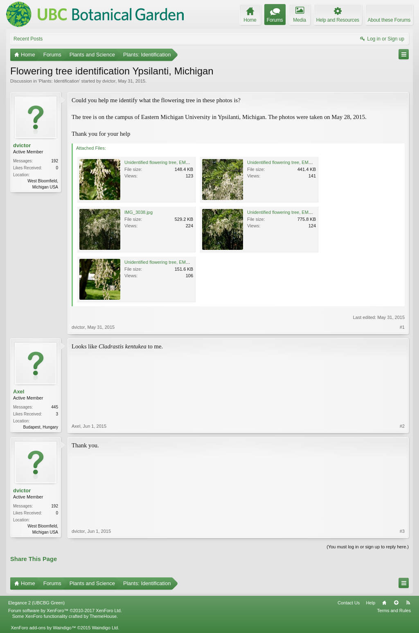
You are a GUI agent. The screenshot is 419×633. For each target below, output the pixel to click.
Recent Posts (28, 39)
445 (54, 407)
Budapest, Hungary (40, 427)
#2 (402, 426)
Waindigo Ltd (105, 627)
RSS (408, 603)
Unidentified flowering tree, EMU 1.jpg (162, 162)
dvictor (108, 81)
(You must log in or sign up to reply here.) (368, 546)
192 (54, 161)
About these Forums (389, 20)
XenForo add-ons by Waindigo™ (43, 627)
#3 (402, 531)
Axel (18, 391)
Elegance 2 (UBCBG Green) (36, 602)
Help (370, 602)
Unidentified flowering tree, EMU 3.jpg (285, 212)
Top (396, 603)
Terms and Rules (394, 610)
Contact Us (349, 602)
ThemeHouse (103, 616)
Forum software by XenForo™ (65, 610)
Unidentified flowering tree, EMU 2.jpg (285, 162)
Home (384, 603)
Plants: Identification (59, 81)
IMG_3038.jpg (138, 212)
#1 (402, 327)
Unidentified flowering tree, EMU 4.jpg (162, 262)
